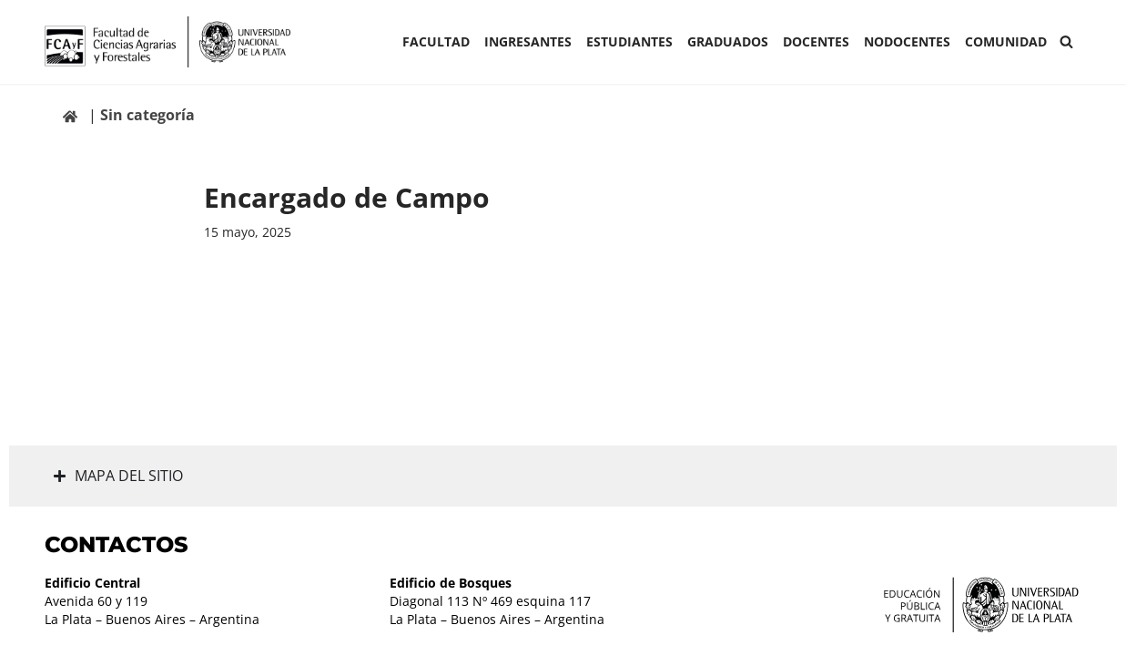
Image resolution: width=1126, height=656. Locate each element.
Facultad (436, 41)
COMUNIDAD (1006, 41)
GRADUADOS (727, 41)
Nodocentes (907, 41)
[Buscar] (1066, 41)
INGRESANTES (528, 41)
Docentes (816, 41)
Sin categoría (147, 115)
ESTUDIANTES (629, 41)
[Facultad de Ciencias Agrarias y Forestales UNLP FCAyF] (167, 41)
